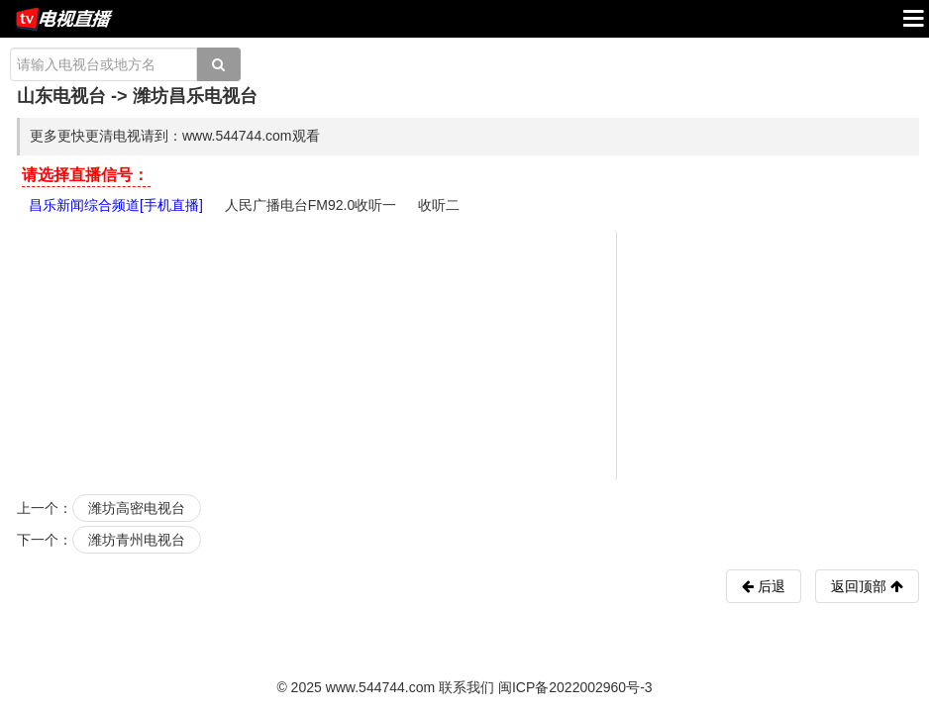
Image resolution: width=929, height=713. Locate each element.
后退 (769, 586)
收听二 (439, 205)
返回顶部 (867, 586)
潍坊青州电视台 (136, 540)
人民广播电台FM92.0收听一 (310, 205)
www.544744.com (381, 687)
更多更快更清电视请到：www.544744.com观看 (175, 136)
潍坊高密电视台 (136, 508)
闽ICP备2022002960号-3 (575, 687)
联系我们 (466, 687)
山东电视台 (61, 96)
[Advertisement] (467, 353)
